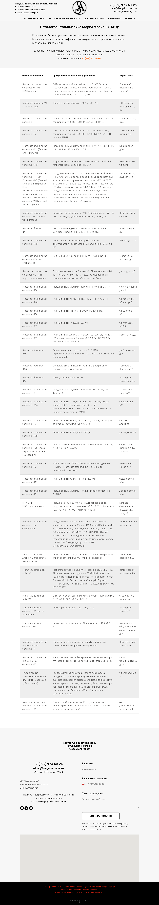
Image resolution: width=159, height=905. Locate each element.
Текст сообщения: (93, 793)
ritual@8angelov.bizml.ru (123, 8)
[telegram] (26, 808)
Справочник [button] (114, 19)
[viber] (31, 808)
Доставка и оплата (94, 19)
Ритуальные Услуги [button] (34, 19)
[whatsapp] (22, 808)
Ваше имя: (88, 763)
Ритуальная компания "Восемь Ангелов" (36, 3)
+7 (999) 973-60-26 (122, 5)
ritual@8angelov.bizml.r (47, 768)
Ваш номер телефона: (95, 778)
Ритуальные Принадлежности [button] (64, 19)
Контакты (130, 19)
